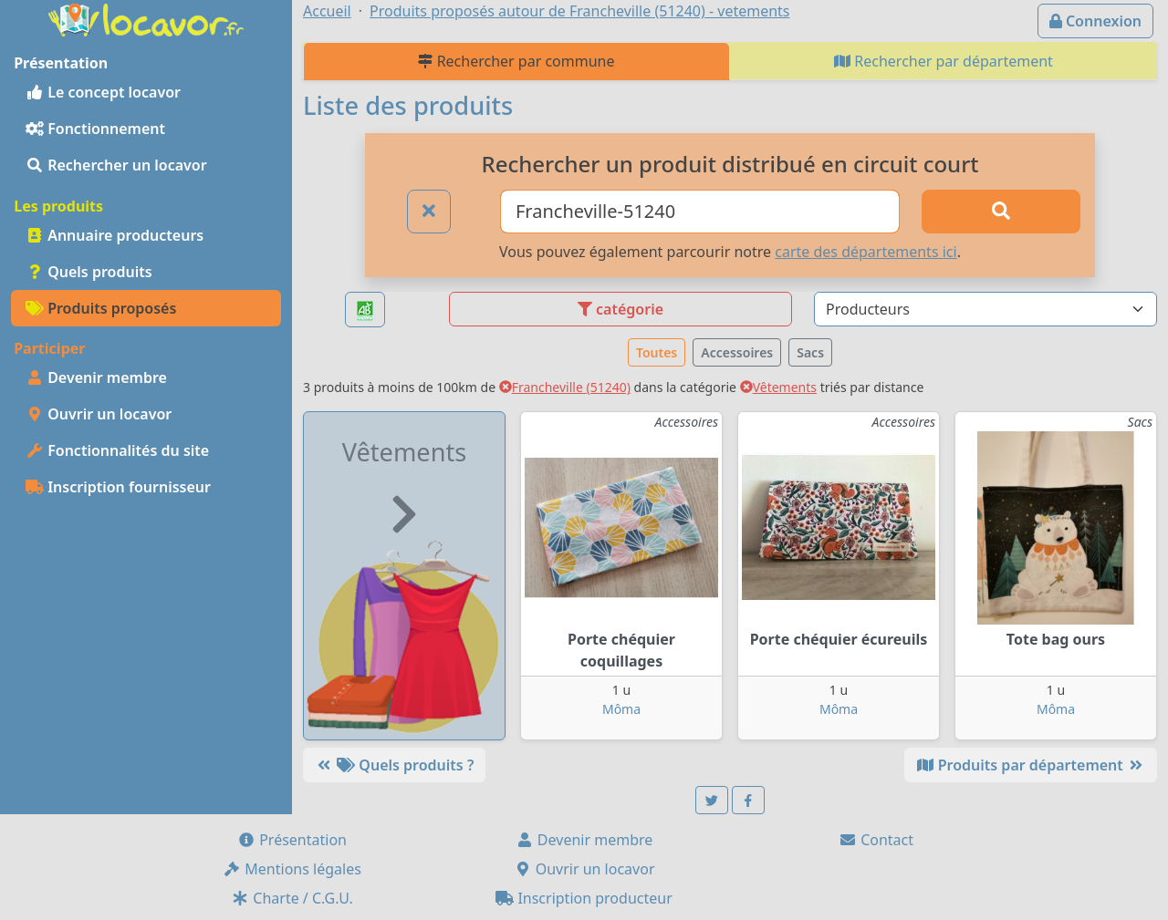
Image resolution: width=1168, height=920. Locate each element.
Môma (621, 709)
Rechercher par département (943, 61)
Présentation (292, 840)
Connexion (1095, 21)
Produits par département (1030, 765)
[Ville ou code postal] (700, 211)
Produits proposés (101, 308)
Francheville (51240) (565, 387)
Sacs (810, 352)
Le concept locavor (103, 92)
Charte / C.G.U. (292, 898)
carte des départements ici (865, 252)
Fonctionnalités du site (117, 450)
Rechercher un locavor (116, 165)
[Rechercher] (1001, 211)
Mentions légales (292, 869)
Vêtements (778, 387)
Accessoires (737, 352)
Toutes (656, 352)
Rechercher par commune (516, 61)
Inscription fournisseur (118, 487)
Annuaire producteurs (114, 235)
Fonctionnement (95, 129)
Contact (876, 840)
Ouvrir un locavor (99, 414)
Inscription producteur (584, 898)
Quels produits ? (394, 765)
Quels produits (89, 272)
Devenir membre (96, 377)
